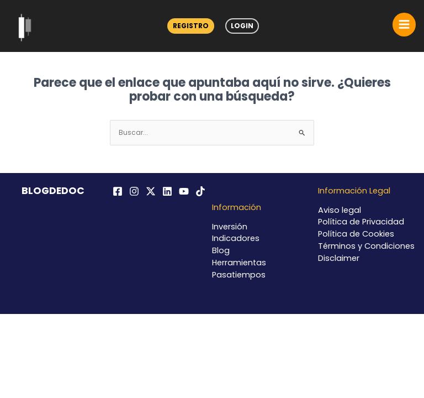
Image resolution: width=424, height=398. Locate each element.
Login (242, 25)
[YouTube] (184, 191)
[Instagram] (134, 191)
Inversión (229, 226)
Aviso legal (339, 210)
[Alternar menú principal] (404, 24)
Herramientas (239, 262)
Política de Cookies (356, 233)
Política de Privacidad (361, 221)
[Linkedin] (167, 191)
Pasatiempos (239, 274)
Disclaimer (338, 258)
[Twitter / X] (151, 191)
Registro (191, 25)
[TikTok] (200, 191)
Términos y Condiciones (366, 246)
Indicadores (235, 238)
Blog (221, 250)
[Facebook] (118, 191)
